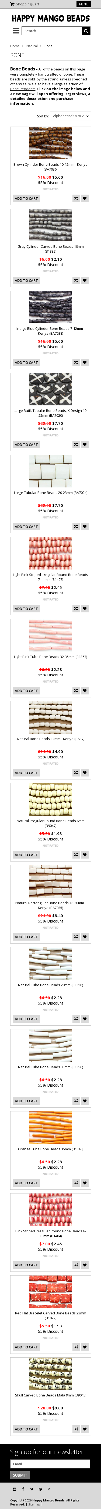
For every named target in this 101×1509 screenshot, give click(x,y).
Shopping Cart (27, 4)
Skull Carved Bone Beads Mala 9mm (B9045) (50, 1395)
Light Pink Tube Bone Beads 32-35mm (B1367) (50, 656)
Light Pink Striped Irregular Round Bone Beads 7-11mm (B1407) (50, 577)
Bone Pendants (23, 88)
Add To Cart (26, 198)
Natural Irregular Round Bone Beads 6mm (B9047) (51, 823)
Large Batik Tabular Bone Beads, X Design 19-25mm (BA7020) (51, 413)
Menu (83, 4)
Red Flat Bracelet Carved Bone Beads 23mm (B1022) (50, 1315)
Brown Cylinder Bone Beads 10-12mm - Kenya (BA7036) (50, 167)
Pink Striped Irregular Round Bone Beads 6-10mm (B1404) (50, 1233)
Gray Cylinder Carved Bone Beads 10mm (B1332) (51, 249)
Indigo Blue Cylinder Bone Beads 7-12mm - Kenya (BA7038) (50, 331)
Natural (32, 46)
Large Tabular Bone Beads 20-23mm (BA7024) (50, 492)
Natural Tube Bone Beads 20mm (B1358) (50, 984)
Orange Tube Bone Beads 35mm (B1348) (50, 1149)
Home (15, 46)
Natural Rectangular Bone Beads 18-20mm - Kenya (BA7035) (50, 905)
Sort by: (43, 116)
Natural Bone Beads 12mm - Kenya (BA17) (50, 738)
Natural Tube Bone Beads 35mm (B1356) (50, 1066)
